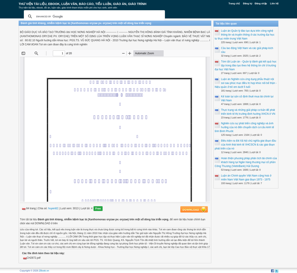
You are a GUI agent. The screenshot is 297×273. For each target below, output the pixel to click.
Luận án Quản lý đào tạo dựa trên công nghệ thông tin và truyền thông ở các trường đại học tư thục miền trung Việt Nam (244, 34)
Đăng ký (247, 3)
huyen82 (53, 208)
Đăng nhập (261, 3)
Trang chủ (234, 3)
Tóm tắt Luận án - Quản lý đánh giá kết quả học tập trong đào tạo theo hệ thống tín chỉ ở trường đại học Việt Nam (245, 65)
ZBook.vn (44, 270)
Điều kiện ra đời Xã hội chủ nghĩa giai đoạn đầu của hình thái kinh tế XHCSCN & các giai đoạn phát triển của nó (245, 144)
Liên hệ (274, 3)
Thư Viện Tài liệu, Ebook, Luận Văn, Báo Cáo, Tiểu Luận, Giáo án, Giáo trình (82, 4)
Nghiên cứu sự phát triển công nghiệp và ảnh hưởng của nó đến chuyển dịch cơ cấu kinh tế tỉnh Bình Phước (244, 127)
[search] (93, 16)
